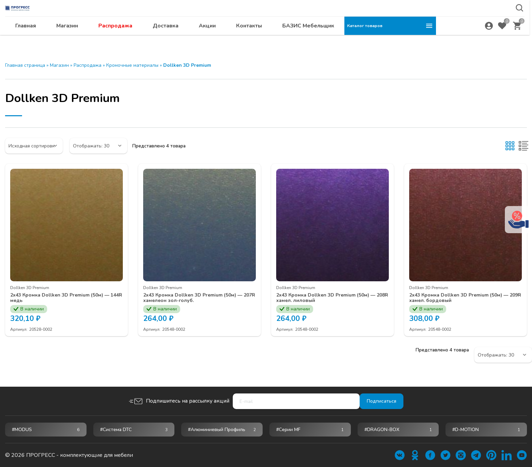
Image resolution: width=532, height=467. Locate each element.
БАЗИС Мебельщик (400, 39)
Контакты (341, 39)
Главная (117, 39)
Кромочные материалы (132, 65)
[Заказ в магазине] (34, 146)
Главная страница (25, 65)
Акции (298, 39)
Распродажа (207, 39)
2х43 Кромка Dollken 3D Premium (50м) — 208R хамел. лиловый (329, 298)
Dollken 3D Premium (29, 287)
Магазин (159, 39)
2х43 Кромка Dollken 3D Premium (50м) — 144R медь (63, 298)
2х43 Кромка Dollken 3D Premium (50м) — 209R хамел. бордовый (462, 298)
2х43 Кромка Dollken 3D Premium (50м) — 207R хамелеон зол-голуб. (196, 298)
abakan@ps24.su (481, 22)
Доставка (257, 39)
